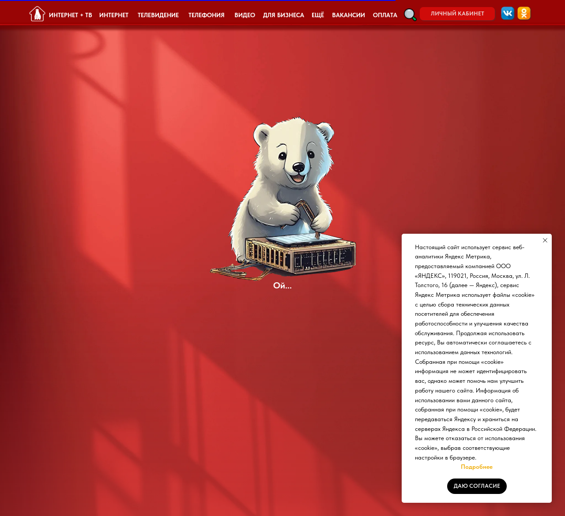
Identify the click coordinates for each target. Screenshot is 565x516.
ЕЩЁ (318, 15)
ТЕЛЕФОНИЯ (206, 15)
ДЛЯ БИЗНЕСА (283, 15)
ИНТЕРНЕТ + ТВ (70, 15)
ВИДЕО (244, 15)
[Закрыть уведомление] (545, 240)
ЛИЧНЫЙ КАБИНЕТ (457, 13)
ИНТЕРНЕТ (113, 15)
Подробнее (477, 466)
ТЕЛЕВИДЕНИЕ (158, 15)
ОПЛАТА (385, 15)
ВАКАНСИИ (348, 15)
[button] (410, 14)
